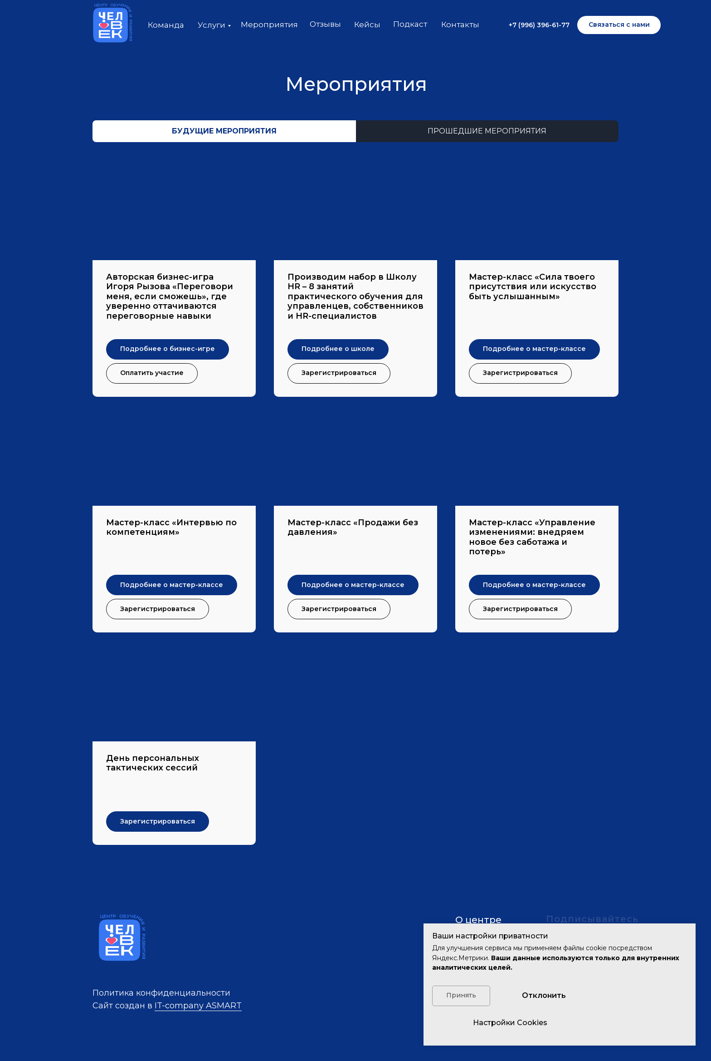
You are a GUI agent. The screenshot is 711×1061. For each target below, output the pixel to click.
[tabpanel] (355, 510)
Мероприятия (269, 24)
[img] (110, 25)
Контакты (460, 24)
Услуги (211, 25)
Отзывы (325, 24)
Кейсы (367, 24)
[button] (619, 25)
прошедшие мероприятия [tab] (487, 131)
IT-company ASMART (198, 1006)
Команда (166, 25)
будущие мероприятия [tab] (224, 131)
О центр (475, 919)
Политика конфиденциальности (161, 993)
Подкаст (410, 24)
